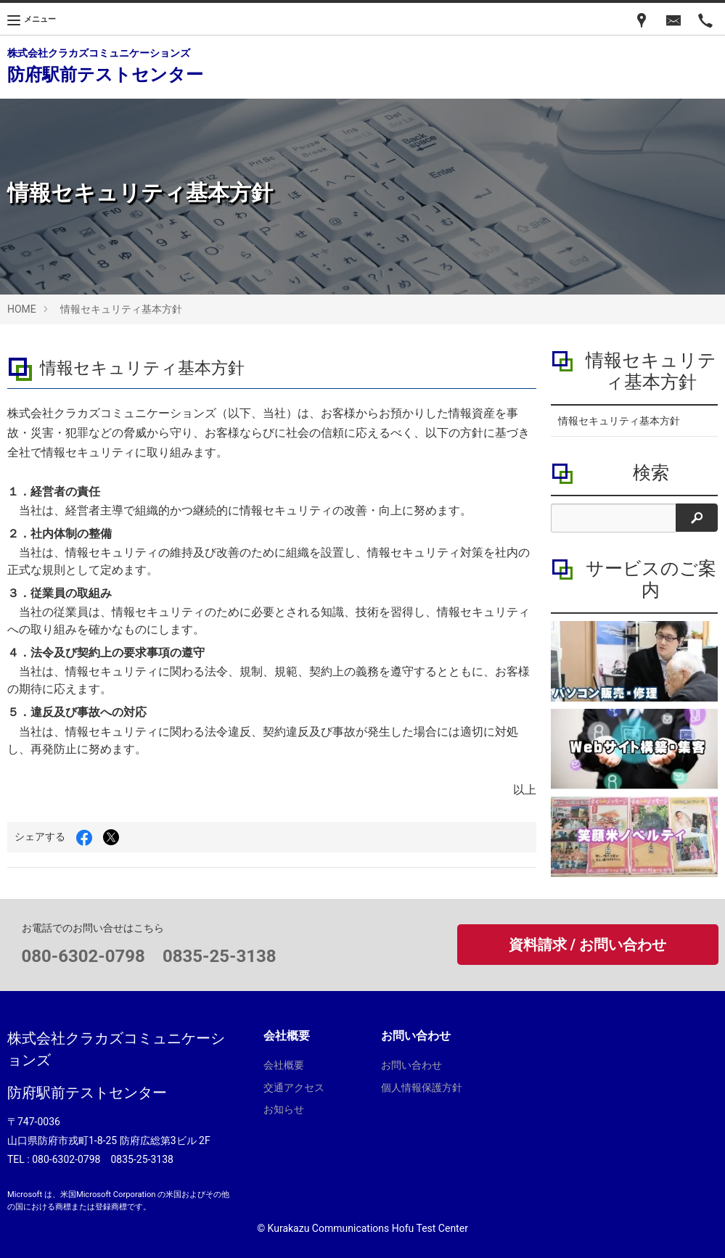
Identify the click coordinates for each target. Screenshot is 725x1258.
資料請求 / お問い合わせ (587, 944)
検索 (651, 472)
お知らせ (283, 1109)
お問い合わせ (411, 1065)
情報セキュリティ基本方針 (121, 309)
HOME (21, 309)
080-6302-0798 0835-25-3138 (149, 956)
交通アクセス (293, 1087)
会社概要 (283, 1065)
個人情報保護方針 (421, 1087)
